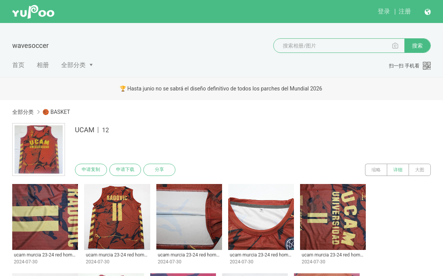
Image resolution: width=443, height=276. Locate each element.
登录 (384, 11)
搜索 (417, 46)
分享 (159, 169)
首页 (18, 65)
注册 (405, 11)
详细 (397, 169)
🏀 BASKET (56, 112)
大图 (419, 169)
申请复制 (91, 169)
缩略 (376, 169)
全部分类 (73, 65)
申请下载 (125, 169)
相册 (43, 65)
